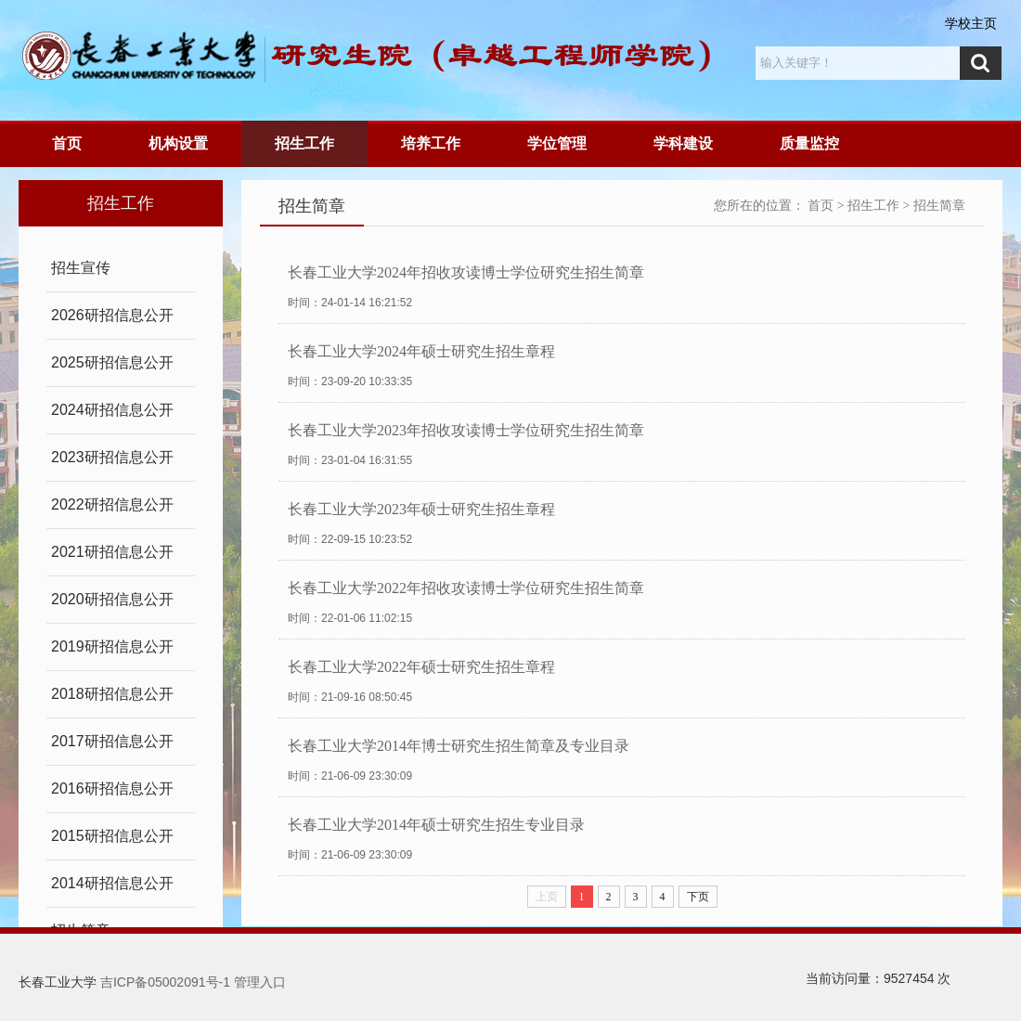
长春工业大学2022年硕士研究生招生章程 (421, 667)
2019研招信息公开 (112, 646)
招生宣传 (80, 268)
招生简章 (939, 206)
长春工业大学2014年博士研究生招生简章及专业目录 (458, 746)
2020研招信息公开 (112, 599)
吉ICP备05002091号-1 (165, 982)
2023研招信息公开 (112, 457)
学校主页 (971, 23)
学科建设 (683, 143)
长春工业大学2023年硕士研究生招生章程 (421, 509)
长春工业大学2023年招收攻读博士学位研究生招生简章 (466, 430)
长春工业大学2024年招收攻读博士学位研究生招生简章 (466, 272)
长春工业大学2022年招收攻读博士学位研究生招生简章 (466, 588)
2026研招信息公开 (112, 315)
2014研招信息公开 (112, 883)
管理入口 (260, 982)
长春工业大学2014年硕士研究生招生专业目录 (436, 825)
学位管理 (557, 143)
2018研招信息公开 (112, 694)
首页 (67, 143)
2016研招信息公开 (112, 788)
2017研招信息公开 (112, 741)
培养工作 (430, 143)
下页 (698, 896)
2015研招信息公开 (112, 836)
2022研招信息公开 (112, 504)
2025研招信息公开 (112, 362)
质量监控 (809, 143)
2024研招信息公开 (112, 410)
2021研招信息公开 (112, 552)
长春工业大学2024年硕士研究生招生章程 (421, 351)
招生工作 (304, 143)
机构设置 (178, 143)
